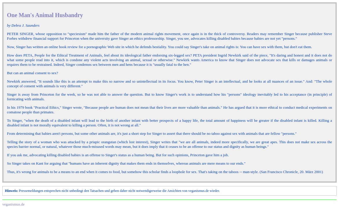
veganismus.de (13, 204)
